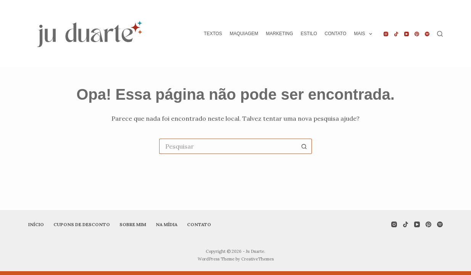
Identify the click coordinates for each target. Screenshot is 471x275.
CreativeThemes (257, 259)
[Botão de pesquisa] (304, 146)
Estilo (309, 33)
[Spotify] (427, 34)
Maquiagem (244, 33)
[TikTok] (396, 34)
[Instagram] (386, 34)
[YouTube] (406, 34)
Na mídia (166, 224)
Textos (213, 33)
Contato (336, 33)
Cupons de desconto (81, 224)
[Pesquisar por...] (228, 146)
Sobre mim (132, 224)
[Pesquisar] (440, 34)
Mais (364, 34)
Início (36, 224)
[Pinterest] (417, 34)
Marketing (279, 33)
